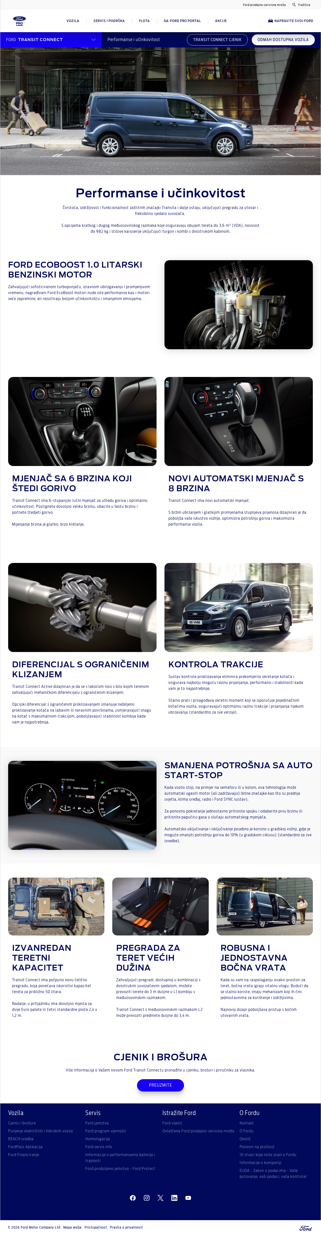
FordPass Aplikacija (25, 1147)
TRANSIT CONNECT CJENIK (217, 40)
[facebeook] (133, 1197)
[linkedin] (174, 1197)
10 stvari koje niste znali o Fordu (268, 1155)
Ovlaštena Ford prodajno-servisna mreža (198, 1131)
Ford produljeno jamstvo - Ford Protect (120, 1169)
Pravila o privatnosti (126, 1227)
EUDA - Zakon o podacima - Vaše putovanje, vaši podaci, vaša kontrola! (273, 1174)
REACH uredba (21, 1139)
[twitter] (160, 1197)
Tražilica (301, 5)
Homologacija (97, 1139)
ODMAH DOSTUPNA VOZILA (283, 40)
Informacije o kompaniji (260, 1163)
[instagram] (147, 1197)
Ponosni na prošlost (257, 1147)
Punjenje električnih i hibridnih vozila (40, 1131)
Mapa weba (72, 1227)
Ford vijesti (172, 1123)
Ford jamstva (97, 1123)
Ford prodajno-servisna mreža (264, 4)
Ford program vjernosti (105, 1131)
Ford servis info (98, 1147)
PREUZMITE (160, 1085)
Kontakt (247, 1123)
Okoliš (245, 1139)
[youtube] (188, 1197)
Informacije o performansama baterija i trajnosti (120, 1158)
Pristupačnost (96, 1227)
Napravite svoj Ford (290, 21)
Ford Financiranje (23, 1155)
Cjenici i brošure (22, 1123)
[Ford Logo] (19, 21)
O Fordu (247, 1131)
